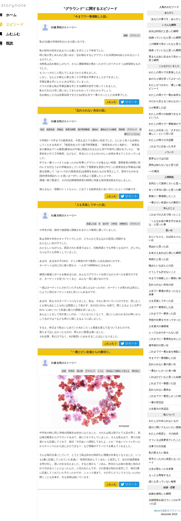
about (157, 510)
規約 (164, 510)
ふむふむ (111, 101)
